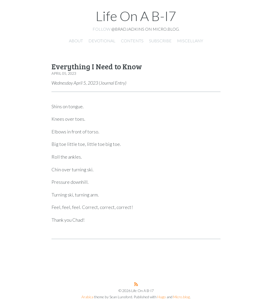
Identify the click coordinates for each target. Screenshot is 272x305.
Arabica (87, 297)
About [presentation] (76, 40)
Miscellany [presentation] (190, 40)
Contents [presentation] (132, 40)
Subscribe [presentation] (160, 40)
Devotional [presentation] (101, 40)
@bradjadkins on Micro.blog (145, 28)
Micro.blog (181, 297)
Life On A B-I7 (136, 16)
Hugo (161, 297)
